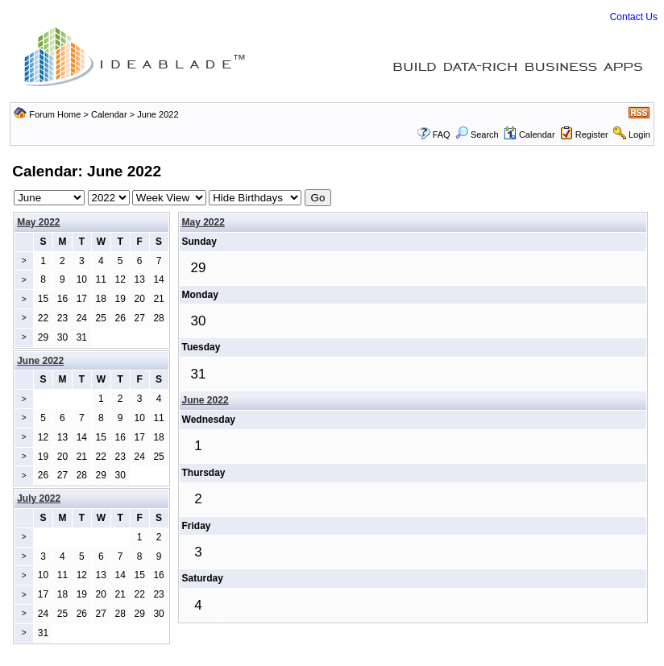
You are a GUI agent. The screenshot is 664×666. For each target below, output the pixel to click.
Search (477, 134)
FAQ (441, 134)
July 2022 (38, 498)
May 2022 (38, 222)
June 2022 (205, 400)
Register (591, 134)
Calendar (109, 114)
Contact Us (634, 17)
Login (639, 134)
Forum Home (55, 114)
